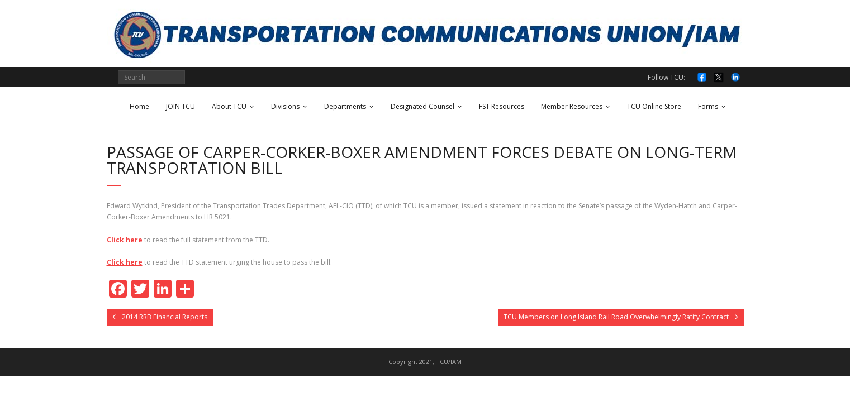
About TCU (229, 106)
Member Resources (571, 106)
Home (139, 106)
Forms (708, 106)
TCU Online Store (654, 106)
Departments (345, 106)
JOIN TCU (180, 106)
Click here (125, 240)
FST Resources (501, 106)
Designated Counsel (422, 106)
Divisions (285, 106)
